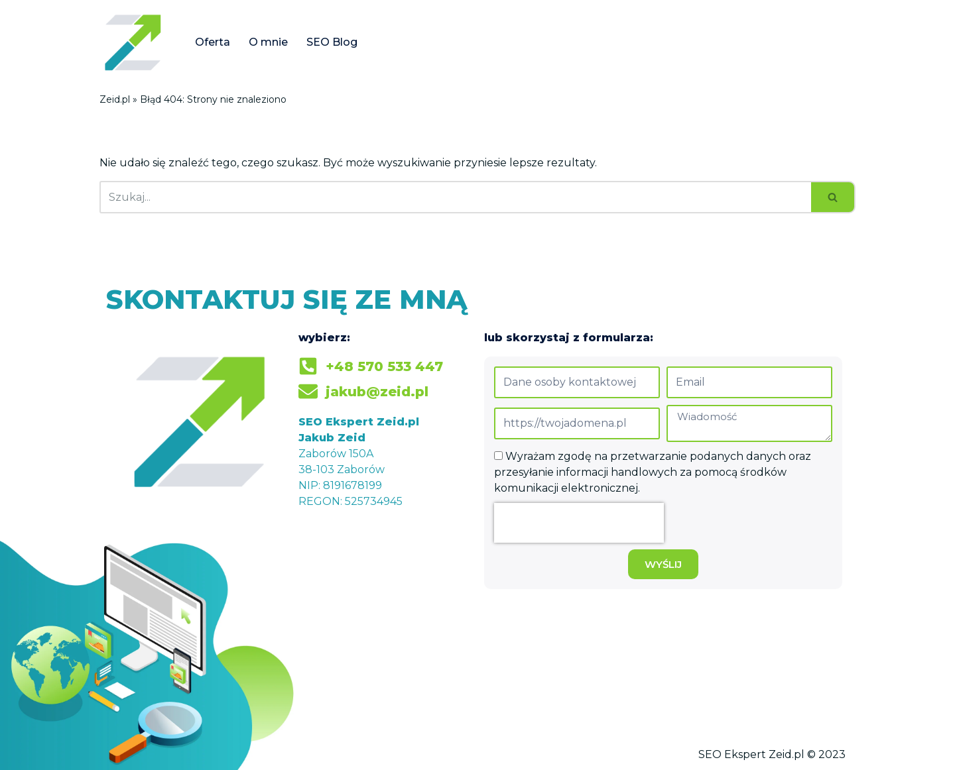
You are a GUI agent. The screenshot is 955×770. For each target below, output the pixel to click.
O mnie (268, 42)
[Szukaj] (455, 197)
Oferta (212, 42)
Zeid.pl (114, 99)
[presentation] (579, 523)
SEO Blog (331, 42)
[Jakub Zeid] (135, 42)
